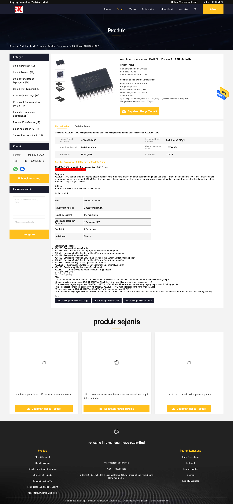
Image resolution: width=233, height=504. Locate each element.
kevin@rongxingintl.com (184, 2)
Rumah (107, 9)
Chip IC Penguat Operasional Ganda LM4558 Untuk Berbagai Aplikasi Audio (116, 396)
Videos (132, 9)
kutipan (213, 9)
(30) (23, 81)
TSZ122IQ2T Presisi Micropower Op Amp (189, 394)
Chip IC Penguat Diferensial (106, 300)
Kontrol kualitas (190, 469)
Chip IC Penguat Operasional (138, 300)
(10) (26, 95)
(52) (24, 65)
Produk (120, 9)
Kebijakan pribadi (190, 481)
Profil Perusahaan (190, 457)
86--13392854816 (213, 2)
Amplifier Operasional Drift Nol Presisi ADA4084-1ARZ (44, 394)
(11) (27, 104)
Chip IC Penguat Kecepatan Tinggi (73, 300)
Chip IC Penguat (36, 46)
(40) (23, 72)
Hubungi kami (166, 9)
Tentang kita (148, 9)
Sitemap (191, 475)
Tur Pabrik (190, 463)
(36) (26, 89)
